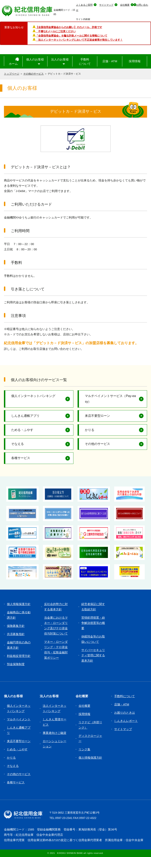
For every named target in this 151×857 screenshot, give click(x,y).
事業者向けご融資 (54, 732)
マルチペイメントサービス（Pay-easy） (110, 398)
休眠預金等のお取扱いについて (93, 639)
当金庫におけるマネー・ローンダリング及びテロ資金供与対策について (56, 625)
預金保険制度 (16, 664)
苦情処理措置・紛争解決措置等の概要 (93, 623)
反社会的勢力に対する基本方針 (56, 606)
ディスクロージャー (90, 738)
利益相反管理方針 (19, 656)
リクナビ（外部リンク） (90, 725)
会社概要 (125, 5)
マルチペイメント (19, 719)
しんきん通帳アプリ (25, 415)
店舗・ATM (109, 61)
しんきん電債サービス (54, 722)
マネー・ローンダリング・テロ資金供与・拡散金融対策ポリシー (56, 649)
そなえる (17, 443)
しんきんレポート (126, 721)
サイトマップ (106, 5)
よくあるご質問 (84, 5)
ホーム (13, 63)
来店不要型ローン (97, 415)
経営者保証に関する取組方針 (93, 606)
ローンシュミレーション (54, 743)
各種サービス (20, 458)
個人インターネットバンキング (33, 396)
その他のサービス (33, 73)
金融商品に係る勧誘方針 (19, 615)
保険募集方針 (16, 625)
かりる (89, 430)
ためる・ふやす (22, 430)
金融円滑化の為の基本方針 (19, 645)
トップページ (11, 73)
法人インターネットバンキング (54, 708)
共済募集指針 (16, 634)
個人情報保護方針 (19, 604)
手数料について (85, 62)
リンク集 (84, 749)
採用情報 (135, 61)
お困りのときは (124, 712)
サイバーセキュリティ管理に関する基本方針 (93, 655)
